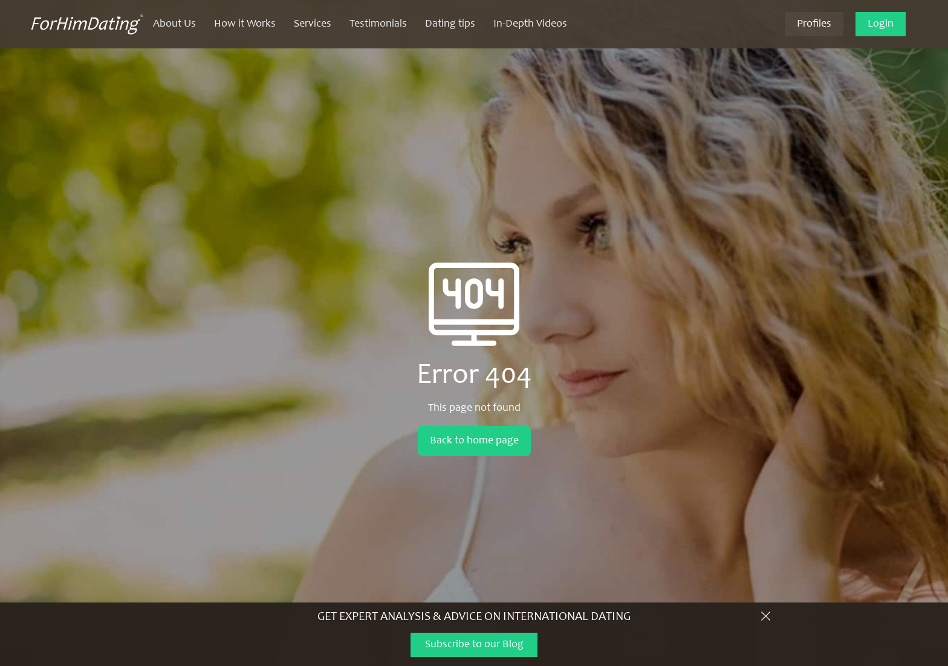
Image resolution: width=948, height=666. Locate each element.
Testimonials (378, 24)
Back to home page (474, 441)
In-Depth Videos (530, 24)
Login (881, 24)
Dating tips (450, 24)
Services (312, 24)
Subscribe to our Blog (474, 644)
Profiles (814, 24)
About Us (174, 24)
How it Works (245, 24)
